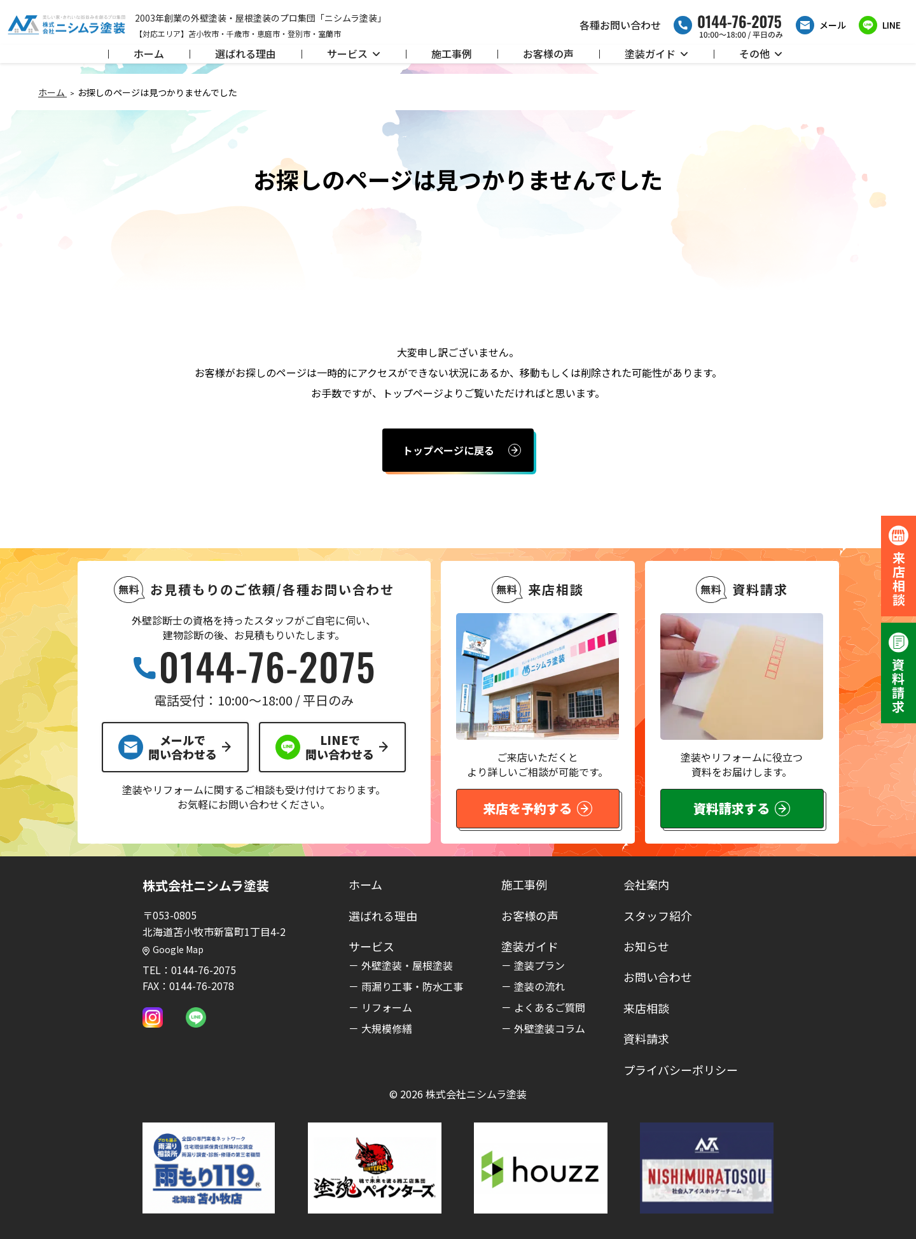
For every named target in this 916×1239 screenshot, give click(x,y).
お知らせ (646, 946)
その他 (760, 53)
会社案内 (646, 884)
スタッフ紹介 (657, 915)
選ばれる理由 (245, 53)
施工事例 (451, 53)
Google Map (173, 949)
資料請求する (741, 808)
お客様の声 (548, 53)
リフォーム (386, 1007)
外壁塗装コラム (549, 1028)
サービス (353, 53)
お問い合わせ (657, 976)
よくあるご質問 (549, 1007)
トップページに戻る (448, 450)
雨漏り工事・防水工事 (412, 986)
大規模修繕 (386, 1028)
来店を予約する (537, 808)
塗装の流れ (539, 986)
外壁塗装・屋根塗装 (407, 965)
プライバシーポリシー (680, 1069)
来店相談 (646, 1008)
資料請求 (646, 1038)
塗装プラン (539, 965)
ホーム (149, 53)
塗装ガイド (656, 53)
